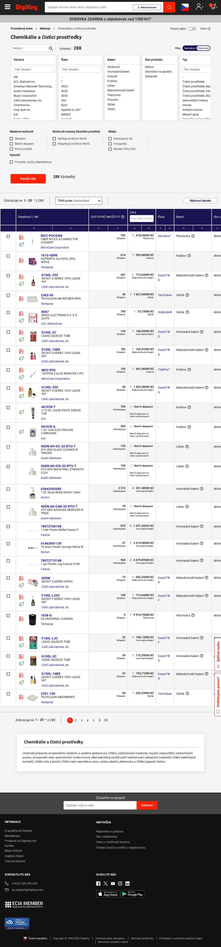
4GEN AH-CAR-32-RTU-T (59, 506)
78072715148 (51, 560)
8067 (45, 312)
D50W (46, 578)
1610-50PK (49, 255)
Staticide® (165, 312)
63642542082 (51, 489)
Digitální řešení (14, 856)
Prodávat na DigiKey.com (21, 841)
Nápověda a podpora (109, 831)
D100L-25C (50, 275)
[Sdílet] (205, 28)
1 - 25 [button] (28, 200)
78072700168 (51, 526)
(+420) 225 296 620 (21, 884)
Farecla (45, 535)
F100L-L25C (51, 595)
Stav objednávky (106, 836)
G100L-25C (50, 387)
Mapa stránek (13, 850)
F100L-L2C (50, 638)
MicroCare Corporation (55, 247)
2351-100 (48, 693)
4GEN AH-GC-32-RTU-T (58, 446)
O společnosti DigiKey (18, 830)
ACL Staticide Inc (51, 323)
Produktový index (22, 28)
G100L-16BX (51, 674)
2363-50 (47, 295)
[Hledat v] (29, 48)
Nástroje (45, 28)
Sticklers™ (164, 236)
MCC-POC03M (51, 236)
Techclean (165, 295)
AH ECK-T (48, 407)
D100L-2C (49, 332)
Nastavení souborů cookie (113, 941)
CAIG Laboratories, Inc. (55, 287)
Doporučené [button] (73, 200)
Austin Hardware (51, 458)
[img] (26, 8)
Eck (43, 418)
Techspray (47, 267)
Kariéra (9, 845)
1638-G (46, 615)
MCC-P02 (49, 370)
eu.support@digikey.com (24, 890)
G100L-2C (49, 656)
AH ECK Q (48, 426)
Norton (45, 497)
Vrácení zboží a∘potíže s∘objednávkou (120, 847)
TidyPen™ (164, 369)
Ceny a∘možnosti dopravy (113, 842)
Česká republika (35, 938)
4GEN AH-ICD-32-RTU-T (58, 466)
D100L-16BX (51, 349)
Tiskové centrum (15, 861)
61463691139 (51, 543)
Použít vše (28, 179)
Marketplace (12, 836)
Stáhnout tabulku (200, 200)
